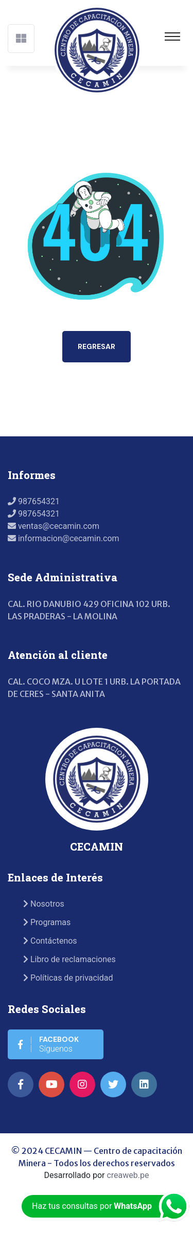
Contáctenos (50, 941)
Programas (47, 922)
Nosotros (43, 904)
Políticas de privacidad (68, 978)
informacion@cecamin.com (63, 538)
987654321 (34, 501)
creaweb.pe (128, 1175)
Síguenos (48, 1044)
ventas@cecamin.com (53, 526)
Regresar (96, 346)
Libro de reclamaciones (69, 959)
